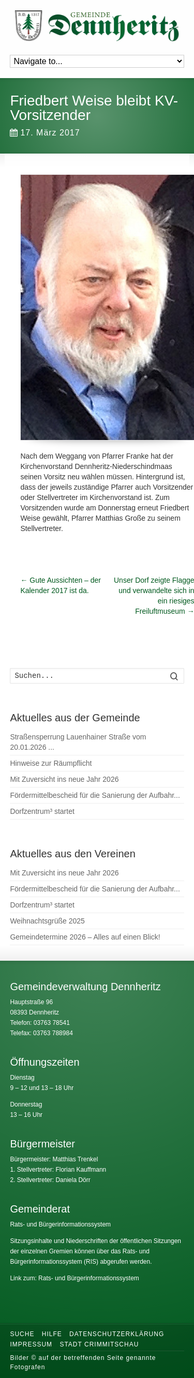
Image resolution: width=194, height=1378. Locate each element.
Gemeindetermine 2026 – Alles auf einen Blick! (85, 937)
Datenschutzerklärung (116, 1334)
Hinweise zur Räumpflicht (51, 763)
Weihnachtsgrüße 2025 (47, 921)
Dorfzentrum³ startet (42, 811)
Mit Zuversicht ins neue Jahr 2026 (64, 779)
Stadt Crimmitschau (99, 1344)
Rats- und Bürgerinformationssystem (60, 1224)
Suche (22, 1334)
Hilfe (52, 1334)
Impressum (31, 1344)
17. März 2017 (45, 132)
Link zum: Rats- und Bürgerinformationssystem (74, 1278)
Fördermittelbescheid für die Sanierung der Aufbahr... (95, 795)
